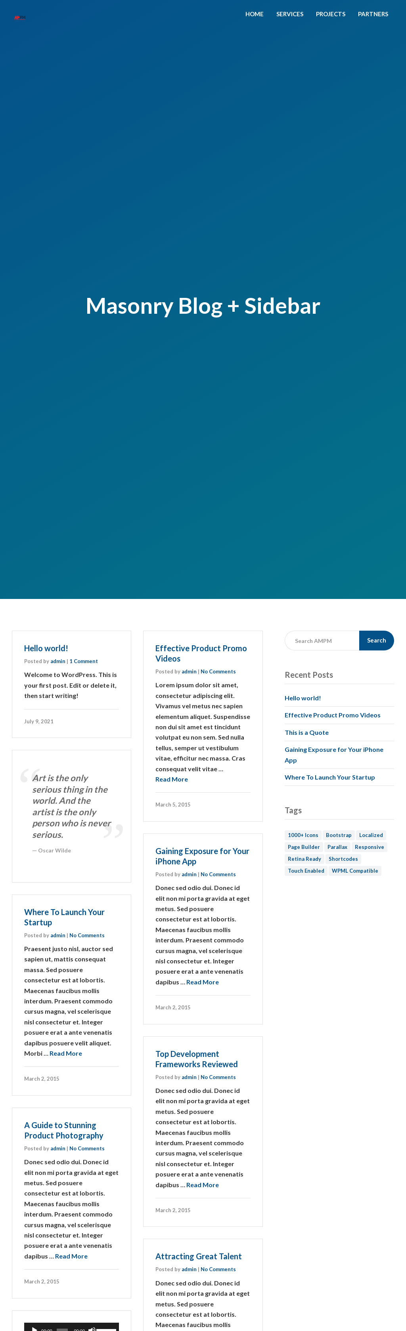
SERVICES (289, 13)
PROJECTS (330, 13)
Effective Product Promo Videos (333, 715)
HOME (254, 13)
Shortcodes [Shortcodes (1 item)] (343, 859)
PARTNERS (373, 13)
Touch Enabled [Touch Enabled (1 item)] (306, 871)
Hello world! (46, 648)
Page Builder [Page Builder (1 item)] (304, 847)
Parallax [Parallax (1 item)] (337, 847)
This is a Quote (307, 732)
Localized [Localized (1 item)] (371, 835)
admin (57, 661)
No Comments (218, 671)
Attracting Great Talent (198, 1256)
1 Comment (83, 661)
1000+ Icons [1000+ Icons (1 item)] (303, 835)
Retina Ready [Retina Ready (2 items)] (304, 859)
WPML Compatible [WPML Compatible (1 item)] (355, 871)
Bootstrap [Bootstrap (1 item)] (339, 835)
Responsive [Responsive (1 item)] (369, 847)
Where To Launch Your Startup (330, 777)
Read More (171, 779)
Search (376, 640)
